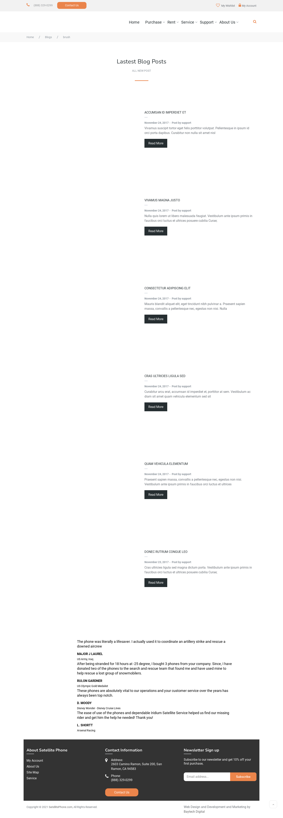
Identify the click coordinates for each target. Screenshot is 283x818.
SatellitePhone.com (60, 807)
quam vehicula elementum (166, 464)
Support (207, 22)
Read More (155, 143)
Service (187, 22)
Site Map (33, 772)
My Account (247, 5)
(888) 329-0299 (43, 5)
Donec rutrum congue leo (165, 552)
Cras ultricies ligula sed (165, 376)
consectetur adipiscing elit (167, 288)
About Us (227, 22)
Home (134, 22)
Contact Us (72, 5)
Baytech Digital (194, 811)
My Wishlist (225, 5)
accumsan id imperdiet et (165, 112)
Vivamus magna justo (162, 200)
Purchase (153, 22)
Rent (171, 22)
